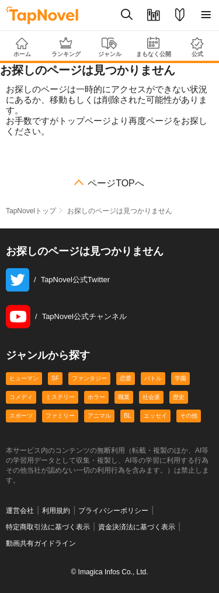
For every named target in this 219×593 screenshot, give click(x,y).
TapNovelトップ (31, 211)
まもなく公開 (153, 47)
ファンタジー (89, 378)
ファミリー (60, 415)
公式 (197, 47)
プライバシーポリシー (113, 511)
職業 (124, 397)
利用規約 (56, 511)
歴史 (179, 397)
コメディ (21, 397)
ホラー (96, 397)
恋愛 (125, 378)
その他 (188, 415)
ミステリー (60, 397)
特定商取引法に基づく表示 (48, 527)
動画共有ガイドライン (41, 543)
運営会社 (20, 511)
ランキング (66, 47)
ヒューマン (24, 378)
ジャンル (109, 47)
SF (55, 378)
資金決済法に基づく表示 (136, 527)
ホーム (22, 47)
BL (127, 415)
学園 (180, 378)
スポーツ (21, 415)
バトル (153, 378)
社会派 (151, 397)
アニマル (99, 415)
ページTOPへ (116, 183)
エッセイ (155, 415)
